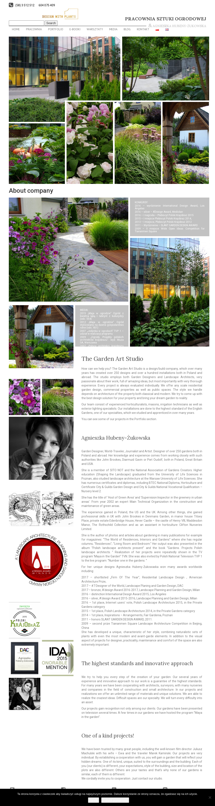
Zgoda (93, 800)
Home (16, 29)
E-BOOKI (74, 29)
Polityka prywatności (115, 800)
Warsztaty (95, 29)
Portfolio (55, 29)
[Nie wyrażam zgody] (210, 797)
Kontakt (143, 29)
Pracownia (34, 29)
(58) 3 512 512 (24, 5)
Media (113, 29)
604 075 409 (47, 5)
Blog (127, 29)
